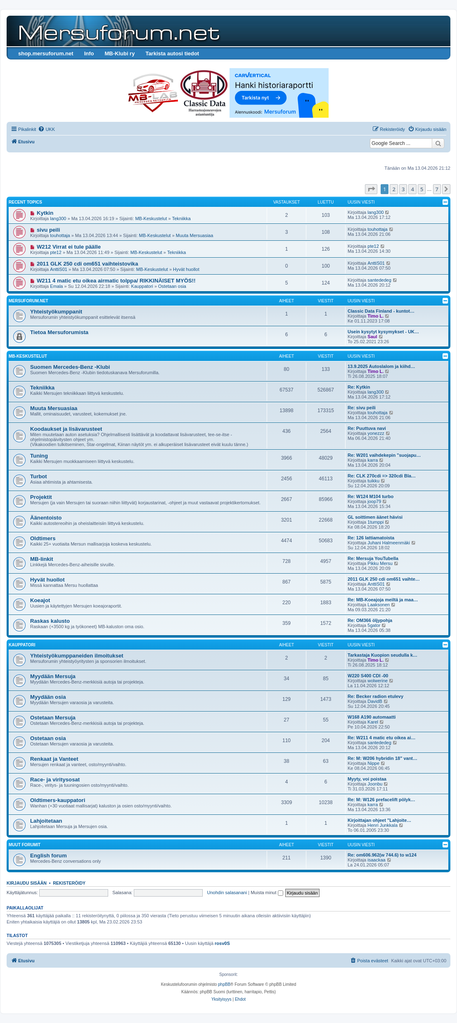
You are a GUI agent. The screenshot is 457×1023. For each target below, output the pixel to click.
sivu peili (48, 230)
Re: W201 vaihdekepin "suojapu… (384, 455)
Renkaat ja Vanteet (54, 759)
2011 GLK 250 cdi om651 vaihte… (384, 579)
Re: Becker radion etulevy (375, 696)
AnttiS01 (58, 269)
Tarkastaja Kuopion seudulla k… (382, 655)
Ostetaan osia (172, 286)
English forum (48, 855)
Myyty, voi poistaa (367, 778)
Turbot (38, 476)
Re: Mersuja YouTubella (373, 558)
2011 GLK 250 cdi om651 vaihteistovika (87, 264)
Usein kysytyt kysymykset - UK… (383, 331)
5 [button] (421, 189)
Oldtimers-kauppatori (57, 800)
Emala (56, 286)
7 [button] (437, 189)
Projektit (41, 497)
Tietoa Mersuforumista (59, 332)
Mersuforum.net (28, 301)
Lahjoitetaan (46, 821)
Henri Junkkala (382, 825)
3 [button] (403, 189)
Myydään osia (48, 697)
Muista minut (267, 892)
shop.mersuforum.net (45, 53)
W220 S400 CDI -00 (368, 675)
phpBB (224, 984)
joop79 (374, 501)
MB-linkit (41, 559)
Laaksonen (378, 604)
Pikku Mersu (380, 563)
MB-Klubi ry (119, 53)
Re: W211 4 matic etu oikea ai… (381, 737)
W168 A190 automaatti (371, 716)
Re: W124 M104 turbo (370, 496)
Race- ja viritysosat (55, 779)
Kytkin (45, 213)
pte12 (56, 252)
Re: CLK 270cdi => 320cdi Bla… (382, 475)
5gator (373, 625)
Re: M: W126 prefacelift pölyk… (381, 799)
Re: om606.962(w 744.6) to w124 (382, 854)
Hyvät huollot (186, 269)
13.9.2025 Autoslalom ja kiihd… (381, 366)
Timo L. (375, 315)
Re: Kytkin (359, 387)
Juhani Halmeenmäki (388, 542)
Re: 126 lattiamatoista (371, 537)
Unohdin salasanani (227, 892)
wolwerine (377, 680)
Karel (372, 721)
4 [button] (412, 189)
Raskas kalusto (50, 621)
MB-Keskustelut (151, 218)
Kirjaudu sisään (27, 883)
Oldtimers (43, 538)
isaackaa (376, 859)
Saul (372, 336)
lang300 (58, 218)
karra (372, 460)
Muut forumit (24, 845)
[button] (371, 189)
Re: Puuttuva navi (367, 428)
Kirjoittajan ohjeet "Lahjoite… (379, 820)
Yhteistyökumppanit (56, 312)
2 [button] (393, 189)
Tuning (39, 456)
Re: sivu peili (362, 407)
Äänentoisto (46, 518)
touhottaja (60, 235)
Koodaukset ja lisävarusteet (66, 429)
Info (89, 53)
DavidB (374, 701)
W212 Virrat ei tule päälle (69, 247)
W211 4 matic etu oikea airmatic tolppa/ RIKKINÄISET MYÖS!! (116, 281)
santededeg (379, 280)
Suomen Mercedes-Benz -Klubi (70, 367)
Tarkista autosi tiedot (172, 53)
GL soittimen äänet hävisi (375, 517)
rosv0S (222, 943)
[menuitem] (46, 129)
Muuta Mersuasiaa (194, 235)
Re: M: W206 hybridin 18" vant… (382, 758)
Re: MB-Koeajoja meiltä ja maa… (383, 599)
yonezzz (375, 433)
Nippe (373, 763)
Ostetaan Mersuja (53, 717)
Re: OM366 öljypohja (370, 620)
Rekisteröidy (69, 883)
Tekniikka (181, 218)
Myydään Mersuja (53, 676)
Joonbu (374, 783)
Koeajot (40, 600)
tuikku (373, 480)
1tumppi (375, 522)
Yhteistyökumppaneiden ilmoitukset (76, 656)
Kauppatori (142, 286)
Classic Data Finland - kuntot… (381, 311)
